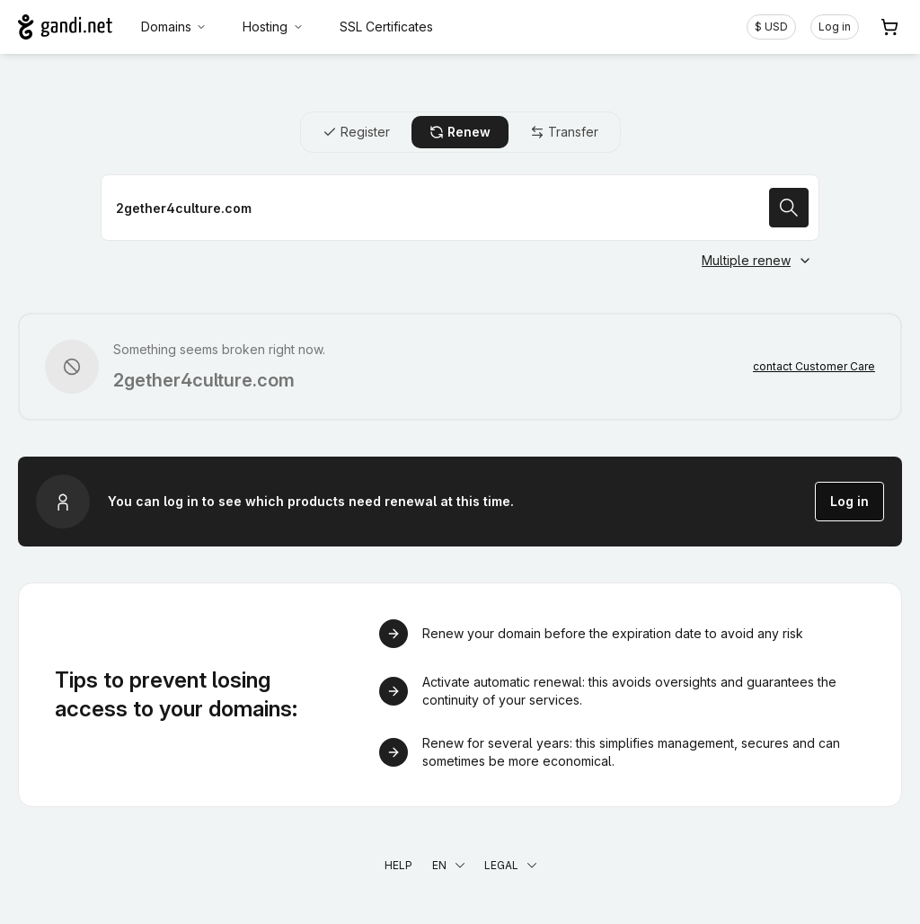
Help (398, 865)
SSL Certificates (386, 26)
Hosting (273, 26)
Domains (174, 26)
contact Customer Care (814, 366)
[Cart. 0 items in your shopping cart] (889, 27)
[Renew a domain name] (460, 207)
